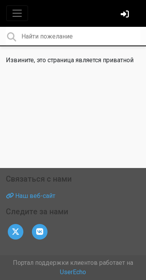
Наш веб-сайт (30, 196)
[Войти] (126, 15)
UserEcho (73, 272)
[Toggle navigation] (17, 13)
